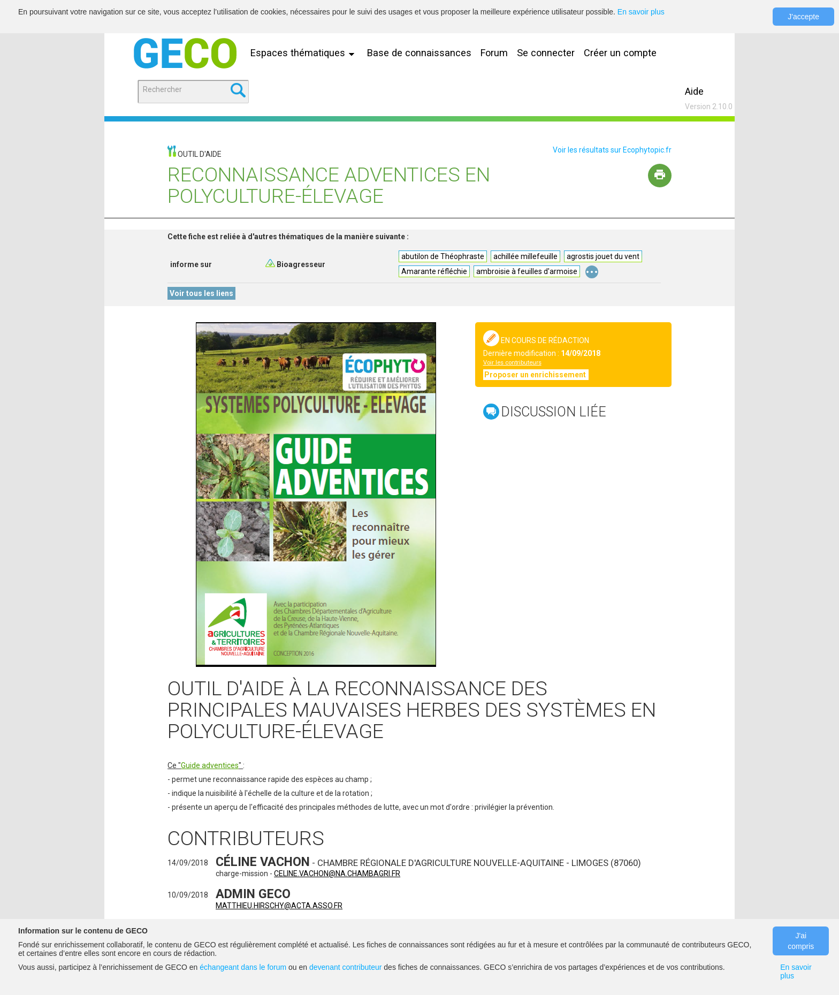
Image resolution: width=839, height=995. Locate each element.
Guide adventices (210, 765)
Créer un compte (620, 52)
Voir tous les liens (201, 293)
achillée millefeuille (525, 256)
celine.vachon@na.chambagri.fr (337, 873)
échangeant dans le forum (243, 967)
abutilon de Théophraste (442, 256)
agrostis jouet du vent (603, 256)
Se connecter (546, 52)
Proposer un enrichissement (536, 374)
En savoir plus (641, 11)
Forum (494, 52)
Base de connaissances (419, 52)
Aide (694, 91)
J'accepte (803, 16)
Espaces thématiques (305, 52)
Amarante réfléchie (434, 271)
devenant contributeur (345, 967)
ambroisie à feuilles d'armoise (526, 271)
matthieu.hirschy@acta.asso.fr (279, 905)
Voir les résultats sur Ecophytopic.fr (612, 150)
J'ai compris (801, 941)
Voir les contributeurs (512, 362)
